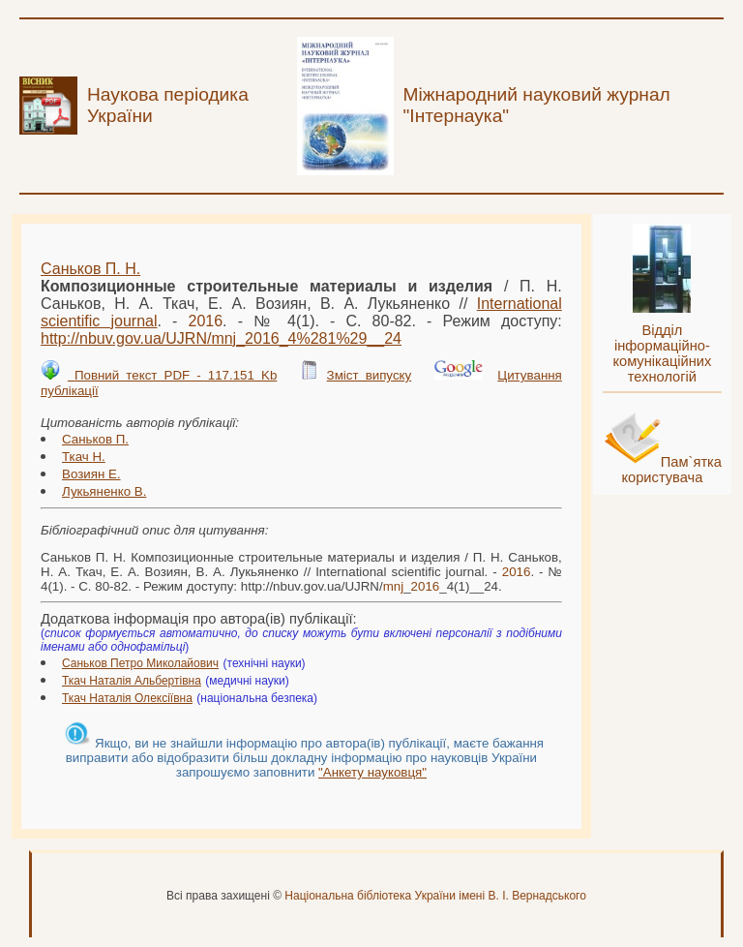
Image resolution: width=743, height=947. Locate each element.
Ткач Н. (83, 456)
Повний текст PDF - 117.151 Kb (172, 375)
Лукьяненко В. (104, 491)
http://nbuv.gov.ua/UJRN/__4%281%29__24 (221, 338)
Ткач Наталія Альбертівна (131, 680)
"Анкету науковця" (372, 772)
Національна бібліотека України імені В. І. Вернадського (435, 895)
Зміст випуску (369, 375)
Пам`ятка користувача (671, 469)
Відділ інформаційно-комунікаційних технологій (661, 353)
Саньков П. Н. (90, 268)
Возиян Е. (91, 474)
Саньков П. (95, 439)
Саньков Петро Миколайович (140, 663)
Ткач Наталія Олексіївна (127, 698)
